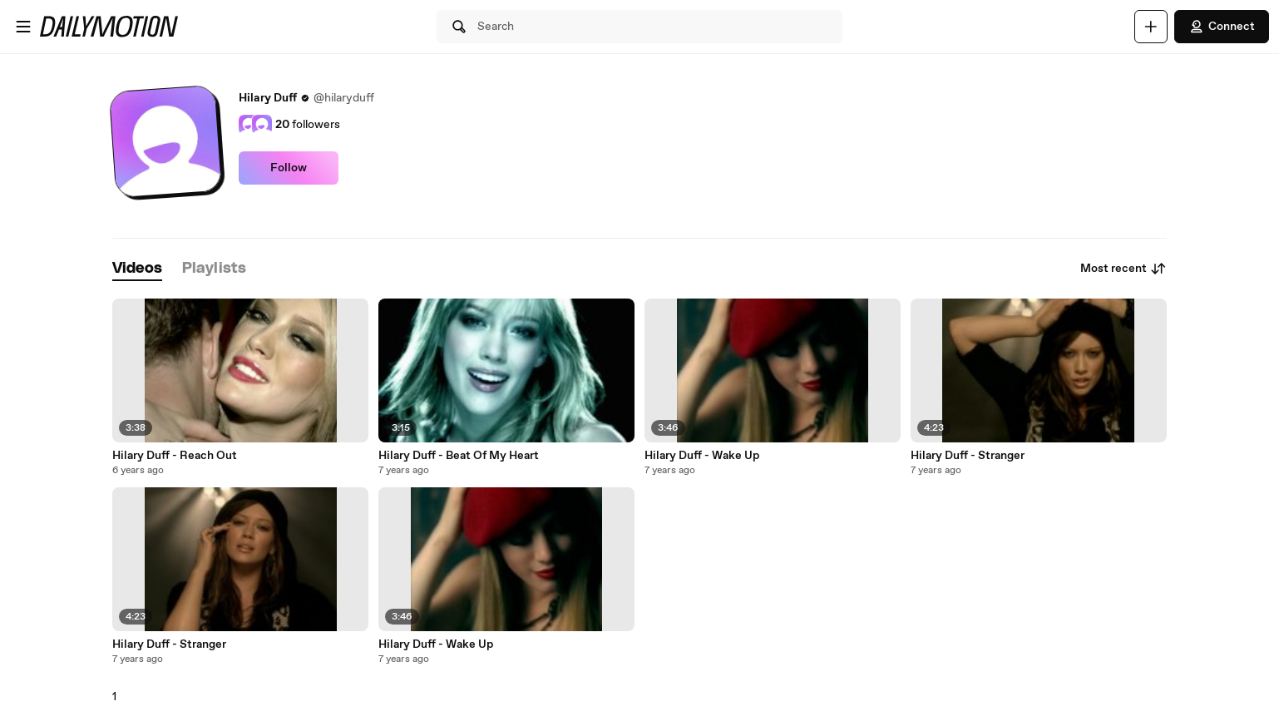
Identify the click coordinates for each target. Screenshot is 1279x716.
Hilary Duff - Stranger (968, 455)
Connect (1221, 26)
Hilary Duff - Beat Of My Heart (458, 455)
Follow (288, 167)
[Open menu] (23, 26)
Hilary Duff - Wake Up (701, 455)
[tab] (137, 269)
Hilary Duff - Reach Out (174, 455)
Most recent (1123, 268)
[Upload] (1151, 26)
